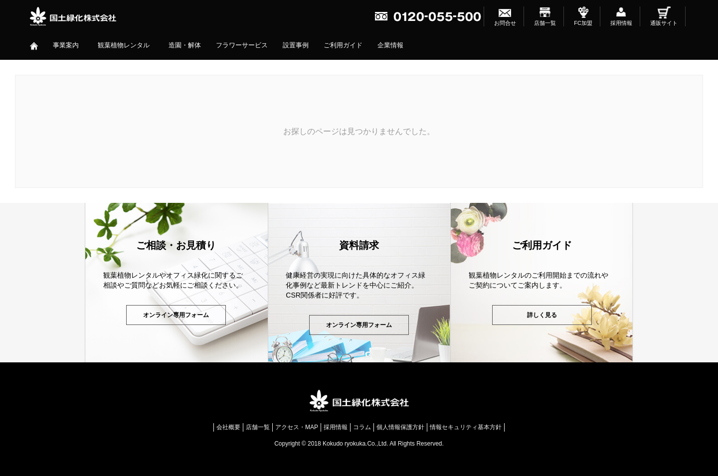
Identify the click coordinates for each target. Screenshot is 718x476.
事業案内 (66, 45)
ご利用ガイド (343, 45)
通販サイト (664, 23)
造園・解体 (185, 45)
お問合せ (505, 23)
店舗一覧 (545, 23)
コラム (362, 427)
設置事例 (296, 45)
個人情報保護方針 (400, 427)
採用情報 (621, 23)
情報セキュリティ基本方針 (466, 427)
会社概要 (228, 427)
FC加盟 (583, 23)
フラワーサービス (242, 45)
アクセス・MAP (296, 427)
